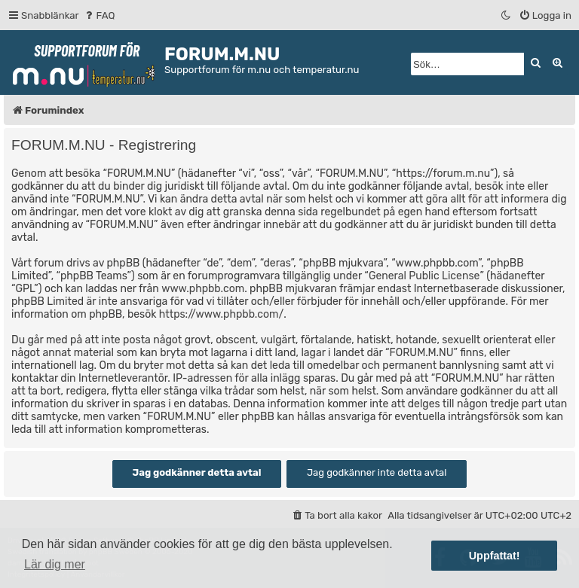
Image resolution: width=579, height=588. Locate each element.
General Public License (424, 276)
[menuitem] (99, 15)
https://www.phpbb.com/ (221, 314)
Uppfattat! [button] (494, 556)
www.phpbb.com (202, 288)
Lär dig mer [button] (54, 564)
